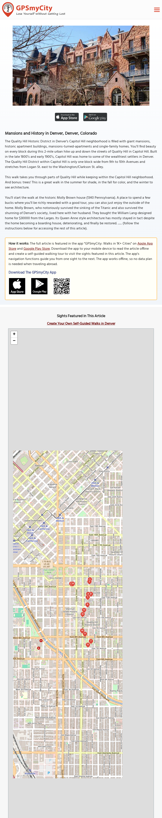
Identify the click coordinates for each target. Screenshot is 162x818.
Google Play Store (37, 249)
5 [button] (87, 597)
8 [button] (87, 644)
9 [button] (84, 633)
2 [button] (89, 581)
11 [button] (83, 614)
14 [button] (73, 583)
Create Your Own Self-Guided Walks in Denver (81, 324)
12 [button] (84, 609)
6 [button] (87, 604)
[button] (14, 334)
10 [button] (82, 630)
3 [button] (90, 593)
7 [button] (90, 641)
